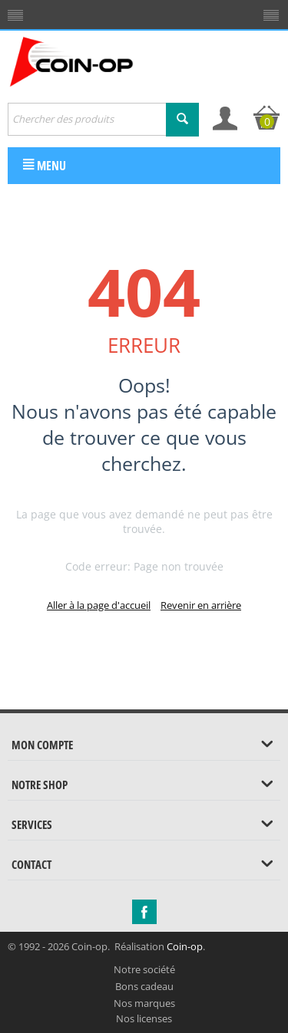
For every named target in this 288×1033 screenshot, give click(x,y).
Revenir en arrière (201, 605)
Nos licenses (144, 1018)
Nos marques (144, 1003)
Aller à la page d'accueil (99, 605)
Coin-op (185, 946)
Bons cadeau (144, 986)
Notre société (144, 969)
